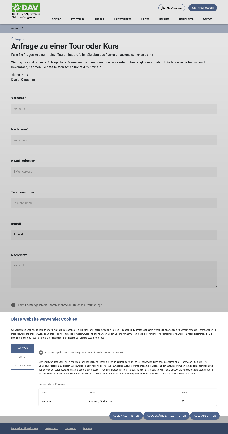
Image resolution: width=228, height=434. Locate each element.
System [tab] (22, 357)
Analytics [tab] (22, 348)
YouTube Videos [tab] (22, 365)
